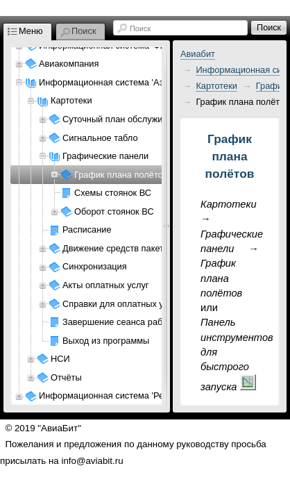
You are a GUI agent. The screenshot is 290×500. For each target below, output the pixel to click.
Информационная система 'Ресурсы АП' (122, 395)
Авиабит (197, 54)
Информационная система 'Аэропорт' (116, 82)
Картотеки (216, 86)
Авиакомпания (69, 63)
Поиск (140, 28)
